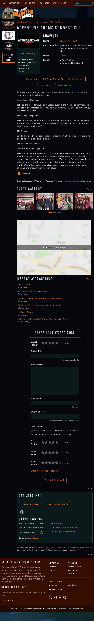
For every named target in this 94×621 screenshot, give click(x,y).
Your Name (36, 398)
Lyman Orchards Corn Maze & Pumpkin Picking (40, 298)
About (55, 3)
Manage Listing (55, 589)
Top (89, 189)
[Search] (83, 3)
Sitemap (52, 566)
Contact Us (54, 563)
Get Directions (76, 79)
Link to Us (53, 570)
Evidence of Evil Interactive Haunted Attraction (40, 305)
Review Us (32, 79)
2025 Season (40, 434)
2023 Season (56, 430)
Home (4, 3)
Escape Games (57, 22)
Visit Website (28, 53)
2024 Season (72, 430)
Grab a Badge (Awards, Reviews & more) (65, 528)
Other (69, 434)
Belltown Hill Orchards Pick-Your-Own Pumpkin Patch (43, 319)
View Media (45, 85)
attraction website (72, 181)
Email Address (38, 412)
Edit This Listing (56, 523)
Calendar (44, 3)
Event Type (31, 3)
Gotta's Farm (24, 284)
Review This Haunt (68, 41)
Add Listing (73, 585)
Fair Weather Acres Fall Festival (32, 291)
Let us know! (7, 600)
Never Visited (56, 434)
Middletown (42, 22)
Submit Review (55, 480)
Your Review (37, 364)
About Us (72, 563)
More (63, 3)
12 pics (62, 55)
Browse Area (15, 3)
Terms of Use (74, 566)
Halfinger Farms (25, 312)
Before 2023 (39, 430)
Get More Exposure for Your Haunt (63, 532)
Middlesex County (25, 22)
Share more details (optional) (45, 471)
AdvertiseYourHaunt (8, 57)
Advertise (53, 585)
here (74, 550)
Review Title (37, 351)
